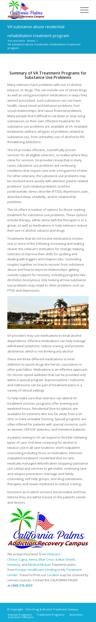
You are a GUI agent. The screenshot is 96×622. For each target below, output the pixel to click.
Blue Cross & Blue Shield (57, 559)
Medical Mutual (39, 564)
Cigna (23, 559)
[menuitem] (82, 10)
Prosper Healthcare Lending (36, 569)
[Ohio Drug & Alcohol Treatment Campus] (40, 10)
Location (53, 575)
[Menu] (82, 10)
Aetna (33, 559)
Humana (13, 564)
